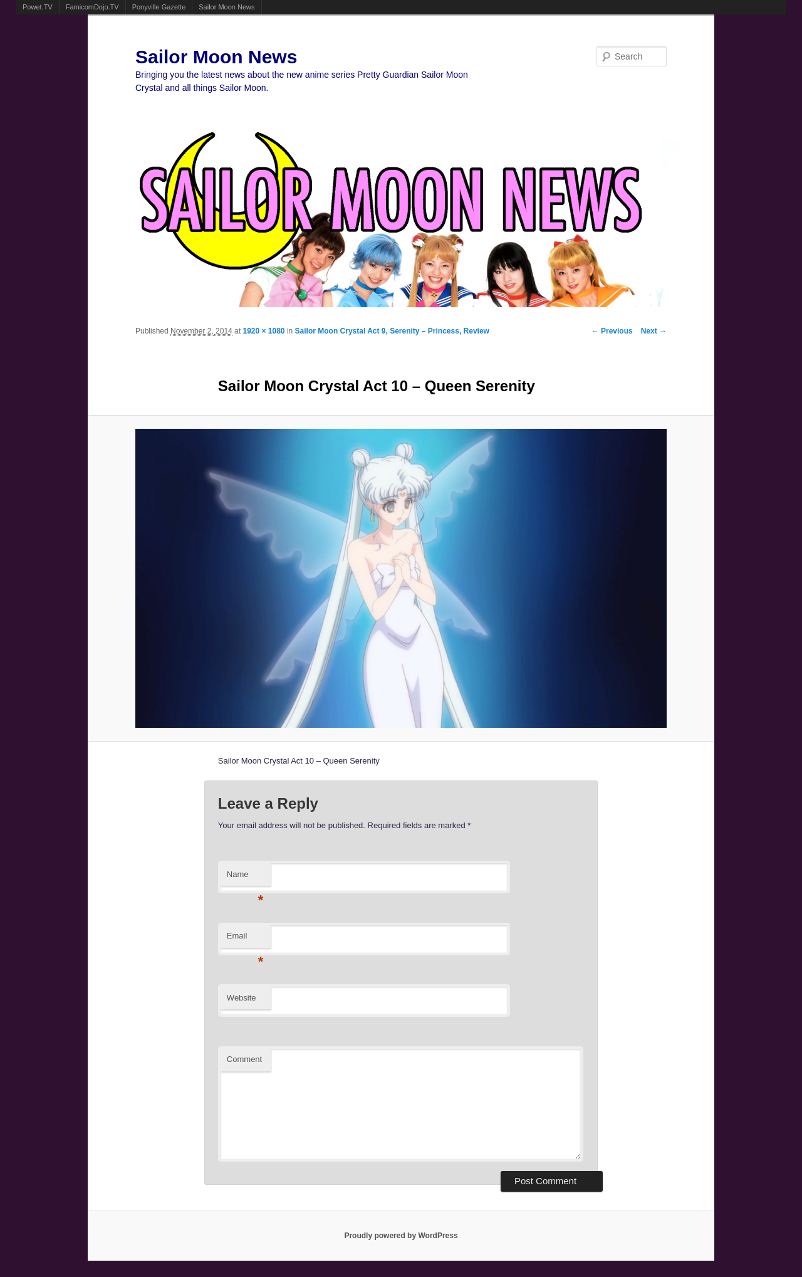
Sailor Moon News (226, 7)
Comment (244, 1059)
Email (245, 939)
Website (241, 997)
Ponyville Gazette (159, 7)
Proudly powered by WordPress (400, 1235)
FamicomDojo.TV (92, 7)
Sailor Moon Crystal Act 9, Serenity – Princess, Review (392, 331)
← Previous (612, 331)
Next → (654, 331)
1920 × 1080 (263, 331)
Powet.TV (38, 7)
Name (245, 878)
